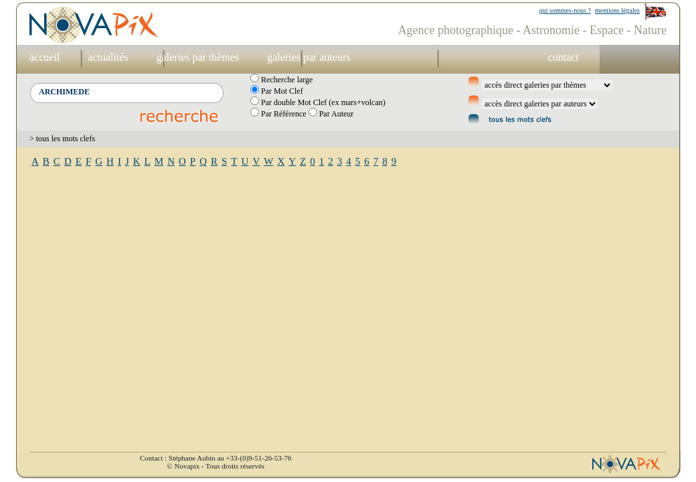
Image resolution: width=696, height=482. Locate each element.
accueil (44, 57)
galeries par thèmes (198, 57)
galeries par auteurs (308, 57)
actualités (108, 57)
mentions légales (617, 10)
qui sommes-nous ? (565, 10)
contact (563, 57)
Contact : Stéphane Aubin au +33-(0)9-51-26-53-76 (215, 458)
